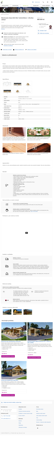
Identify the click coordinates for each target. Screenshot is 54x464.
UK (17, 446)
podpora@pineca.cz (6, 431)
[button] (7, 97)
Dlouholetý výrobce (39, 422)
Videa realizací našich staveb (41, 428)
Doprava (20, 434)
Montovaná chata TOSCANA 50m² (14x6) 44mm (11, 354)
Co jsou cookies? (22, 428)
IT (22, 446)
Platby (20, 436)
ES (24, 446)
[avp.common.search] (52, 5)
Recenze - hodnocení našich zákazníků (43, 435)
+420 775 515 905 (43, 37)
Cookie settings (39, 433)
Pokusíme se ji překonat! (8, 58)
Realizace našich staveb (40, 426)
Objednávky (21, 438)
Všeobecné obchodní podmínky (24, 424)
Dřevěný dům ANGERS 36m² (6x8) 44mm (9, 393)
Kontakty (20, 422)
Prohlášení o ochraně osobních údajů (25, 426)
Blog (37, 424)
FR (19, 446)
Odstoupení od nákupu (23, 440)
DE (21, 446)
